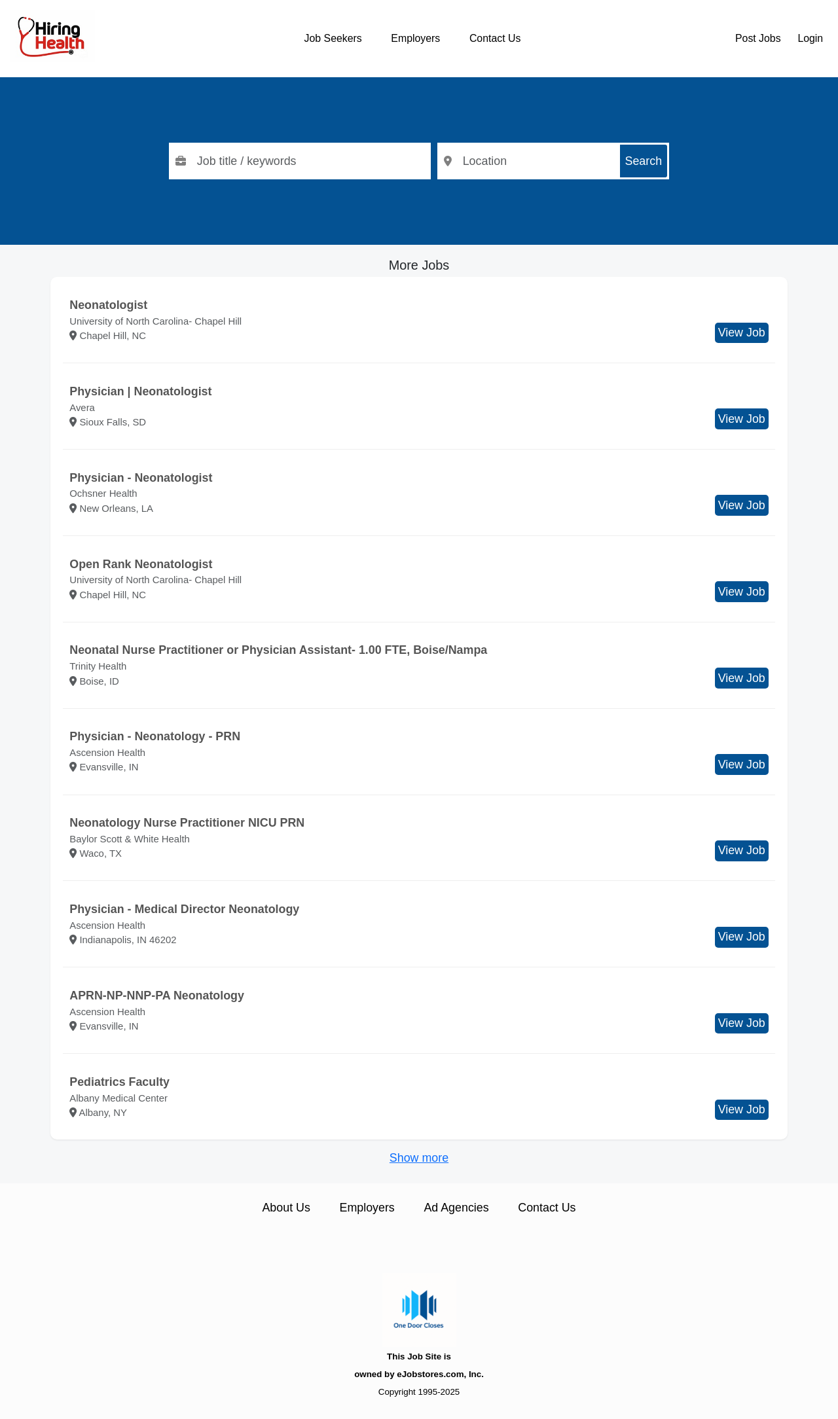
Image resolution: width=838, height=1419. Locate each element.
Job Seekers (333, 38)
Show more (419, 1157)
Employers (415, 38)
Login (810, 38)
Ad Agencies (456, 1207)
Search (644, 161)
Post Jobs (758, 38)
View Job (741, 332)
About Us (286, 1207)
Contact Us (494, 38)
